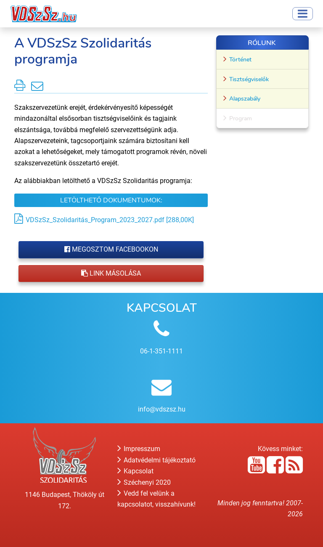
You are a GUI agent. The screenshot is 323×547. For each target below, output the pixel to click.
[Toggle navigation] (302, 13)
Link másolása (111, 273)
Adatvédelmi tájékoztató (156, 460)
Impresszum (138, 449)
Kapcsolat (135, 471)
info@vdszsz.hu (161, 409)
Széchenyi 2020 (144, 482)
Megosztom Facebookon (111, 249)
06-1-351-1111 (161, 351)
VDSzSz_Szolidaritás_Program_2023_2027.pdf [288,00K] (110, 220)
